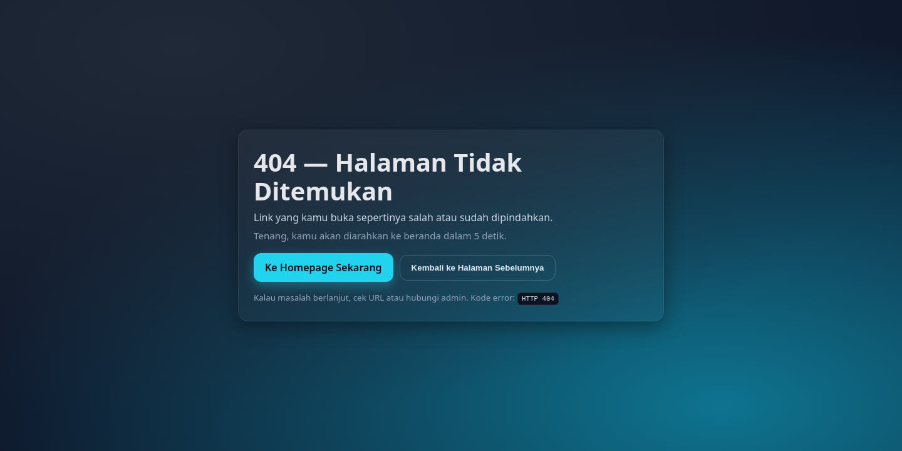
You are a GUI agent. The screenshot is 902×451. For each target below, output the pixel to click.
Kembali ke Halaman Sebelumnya (478, 267)
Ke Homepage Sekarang (323, 267)
